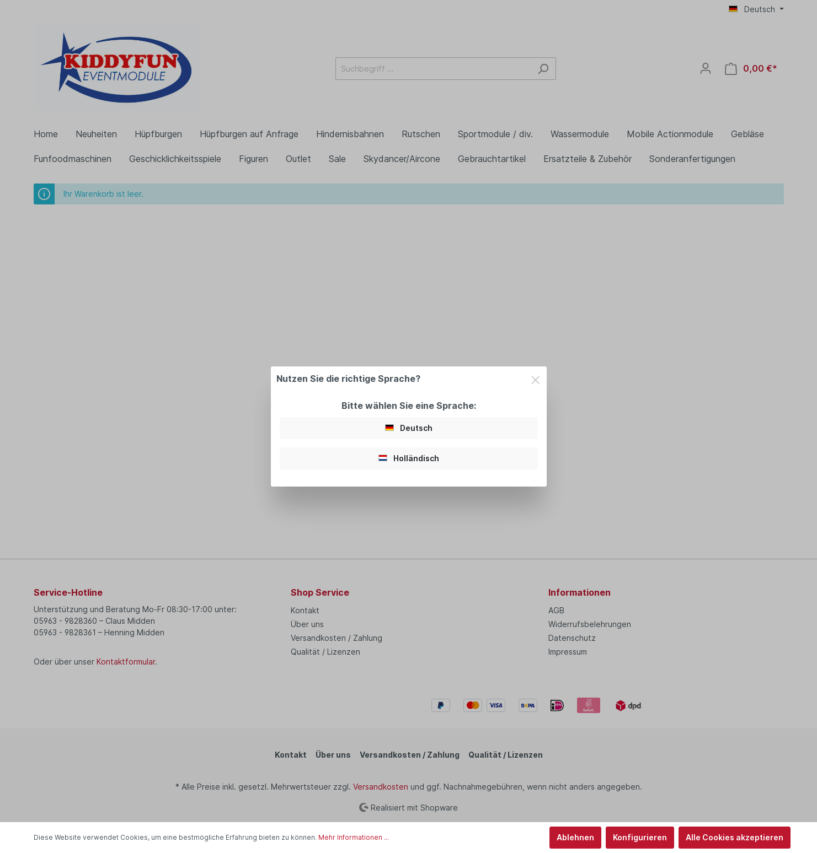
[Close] (535, 378)
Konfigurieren (640, 837)
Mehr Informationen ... (353, 837)
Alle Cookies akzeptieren (734, 837)
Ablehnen (575, 837)
